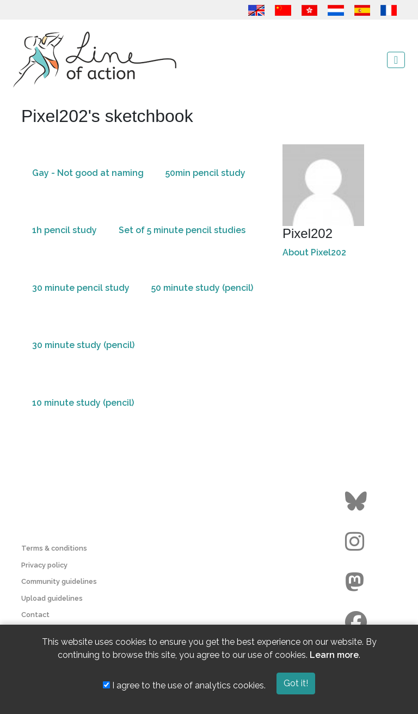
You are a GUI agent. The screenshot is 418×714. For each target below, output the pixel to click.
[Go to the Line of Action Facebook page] (357, 622)
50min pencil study (205, 173)
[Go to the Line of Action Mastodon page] (357, 582)
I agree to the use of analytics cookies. (184, 685)
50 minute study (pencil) (202, 288)
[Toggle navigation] (396, 60)
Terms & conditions (54, 548)
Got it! (296, 683)
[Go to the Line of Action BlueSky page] (357, 501)
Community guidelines (59, 581)
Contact (35, 615)
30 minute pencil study (81, 288)
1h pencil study (64, 230)
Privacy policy (44, 565)
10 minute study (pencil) (83, 403)
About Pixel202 (314, 252)
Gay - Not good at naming (88, 173)
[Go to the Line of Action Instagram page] (357, 541)
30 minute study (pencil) (83, 345)
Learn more (334, 655)
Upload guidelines (52, 598)
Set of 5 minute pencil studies (182, 230)
